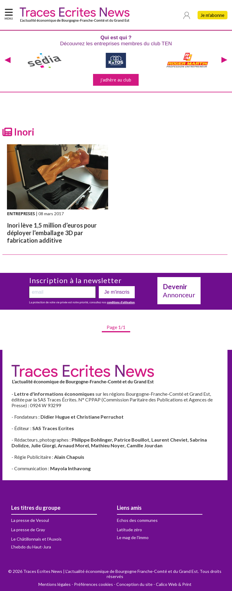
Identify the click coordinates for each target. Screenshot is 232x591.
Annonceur (179, 291)
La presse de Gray (28, 529)
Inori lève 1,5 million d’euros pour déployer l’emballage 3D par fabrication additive (52, 233)
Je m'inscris (116, 292)
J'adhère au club (116, 80)
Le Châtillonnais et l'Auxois (36, 538)
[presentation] (8, 60)
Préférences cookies (93, 584)
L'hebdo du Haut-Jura (31, 546)
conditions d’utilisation (121, 302)
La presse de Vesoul (30, 520)
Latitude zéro (129, 529)
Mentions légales (54, 584)
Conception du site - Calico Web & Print (154, 584)
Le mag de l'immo (133, 537)
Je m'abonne (212, 15)
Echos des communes (137, 520)
